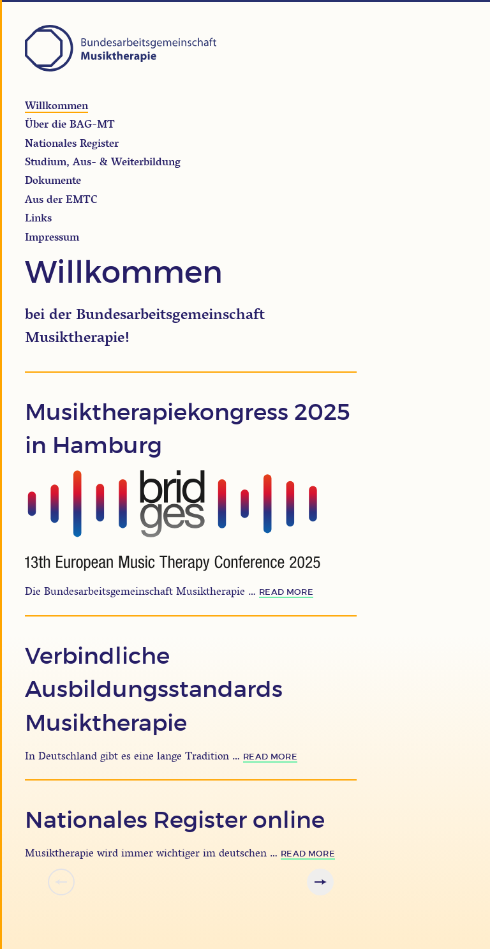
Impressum (52, 236)
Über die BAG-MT (70, 123)
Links (38, 217)
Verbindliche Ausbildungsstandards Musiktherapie (154, 689)
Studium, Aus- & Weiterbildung (103, 161)
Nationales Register (72, 143)
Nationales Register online (175, 819)
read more (286, 592)
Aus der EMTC (61, 199)
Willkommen (56, 105)
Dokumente (53, 180)
